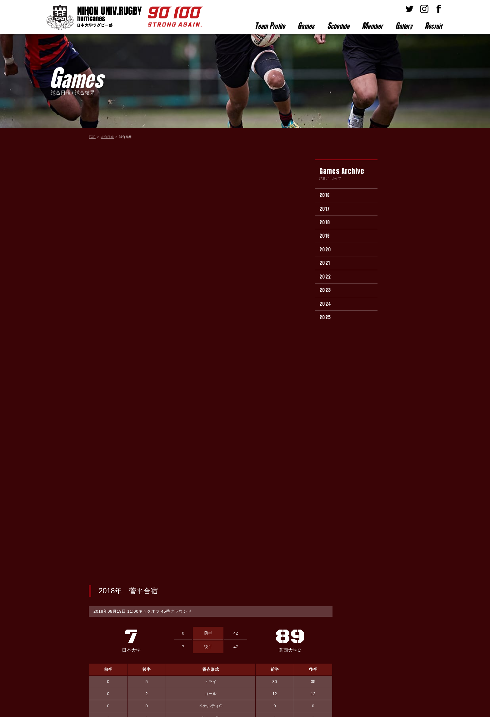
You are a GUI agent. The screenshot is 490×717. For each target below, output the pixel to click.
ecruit (433, 25)
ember (372, 25)
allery (403, 25)
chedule (338, 25)
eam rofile (270, 25)
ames (306, 25)
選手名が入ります (257, 346)
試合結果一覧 (210, 561)
